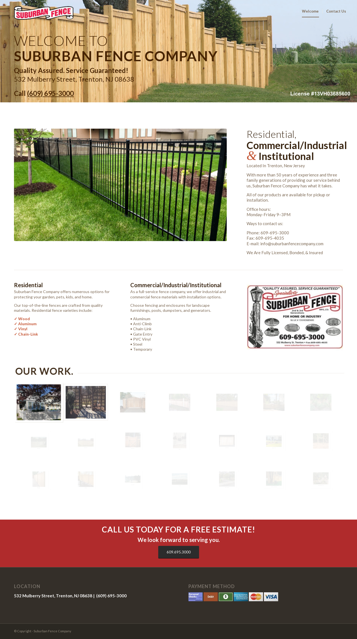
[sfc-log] (41, 11)
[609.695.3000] (178, 552)
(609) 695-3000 (50, 93)
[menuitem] (310, 11)
